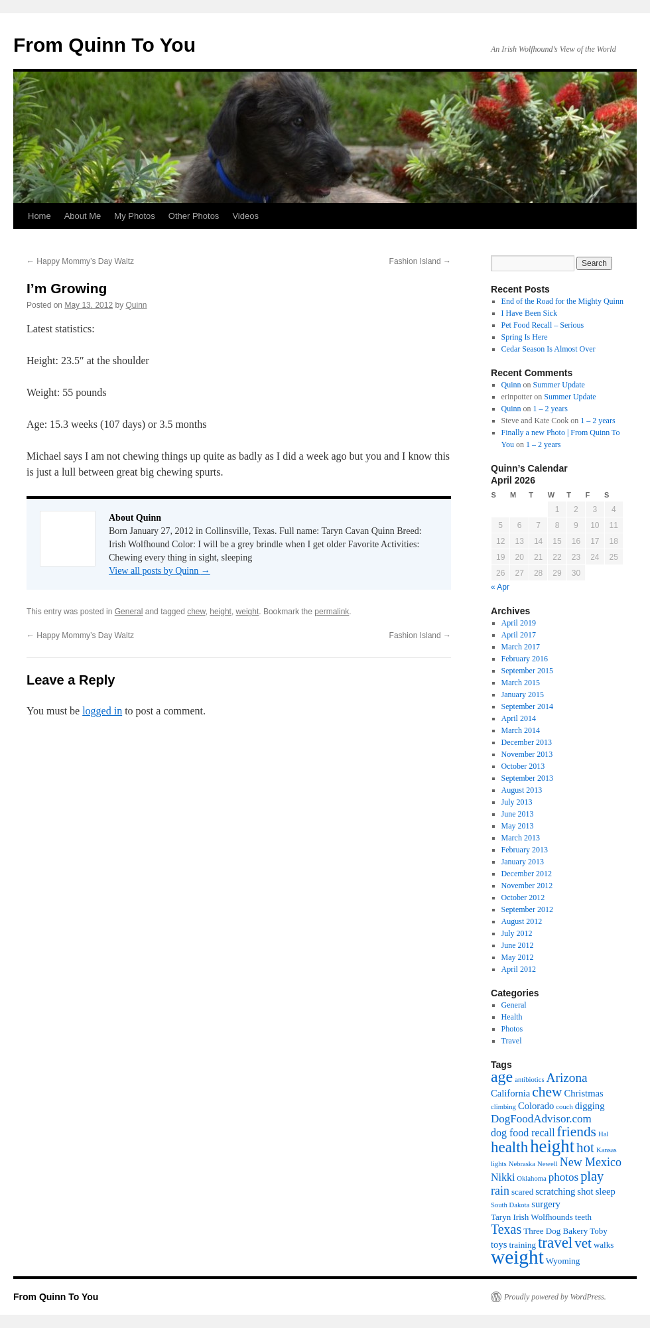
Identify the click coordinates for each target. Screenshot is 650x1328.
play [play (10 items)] (592, 1176)
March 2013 (520, 837)
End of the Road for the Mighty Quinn (562, 301)
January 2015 (522, 694)
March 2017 (520, 646)
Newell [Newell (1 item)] (547, 1163)
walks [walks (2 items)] (604, 1245)
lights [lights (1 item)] (499, 1163)
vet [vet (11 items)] (583, 1243)
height (220, 611)
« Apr (500, 587)
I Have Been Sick (529, 313)
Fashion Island (420, 261)
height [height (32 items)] (552, 1146)
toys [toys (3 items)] (499, 1244)
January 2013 (522, 861)
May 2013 (517, 825)
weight (247, 611)
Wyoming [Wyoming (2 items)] (563, 1261)
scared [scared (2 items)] (522, 1192)
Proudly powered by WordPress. (555, 1296)
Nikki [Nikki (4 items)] (503, 1177)
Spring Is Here (524, 337)
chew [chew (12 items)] (547, 1092)
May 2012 (517, 957)
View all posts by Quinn (159, 571)
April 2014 (518, 718)
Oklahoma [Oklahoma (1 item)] (531, 1178)
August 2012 (522, 921)
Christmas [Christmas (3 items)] (583, 1093)
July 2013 (517, 802)
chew (196, 611)
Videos (245, 216)
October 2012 (523, 897)
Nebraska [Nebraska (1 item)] (522, 1163)
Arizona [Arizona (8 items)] (567, 1078)
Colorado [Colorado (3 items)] (536, 1105)
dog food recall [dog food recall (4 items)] (523, 1132)
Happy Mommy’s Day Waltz (80, 261)
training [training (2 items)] (522, 1245)
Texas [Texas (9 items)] (506, 1229)
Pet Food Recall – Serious (542, 325)
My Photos (134, 216)
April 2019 (518, 623)
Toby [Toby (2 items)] (599, 1231)
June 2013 (517, 814)
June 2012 (517, 945)
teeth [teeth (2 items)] (583, 1217)
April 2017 (518, 634)
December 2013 (526, 742)
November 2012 (527, 885)
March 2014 (520, 730)
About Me (82, 216)
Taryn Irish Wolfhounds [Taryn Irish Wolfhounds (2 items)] (532, 1217)
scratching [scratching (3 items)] (555, 1191)
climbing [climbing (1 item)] (503, 1106)
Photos (512, 1028)
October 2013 (523, 766)
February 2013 (524, 849)
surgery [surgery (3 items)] (545, 1204)
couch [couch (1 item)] (564, 1106)
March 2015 (520, 682)
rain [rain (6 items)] (500, 1190)
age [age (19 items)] (502, 1076)
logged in (102, 710)
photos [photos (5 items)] (563, 1177)
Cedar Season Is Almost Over (548, 349)
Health (512, 1017)
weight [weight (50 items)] (517, 1257)
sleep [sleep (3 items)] (606, 1191)
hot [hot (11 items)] (585, 1148)
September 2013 (527, 778)
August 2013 (522, 790)
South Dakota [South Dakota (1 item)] (510, 1205)
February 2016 (524, 658)
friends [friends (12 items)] (576, 1132)
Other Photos (194, 216)
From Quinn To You (104, 45)
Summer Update (559, 384)
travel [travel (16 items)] (555, 1242)
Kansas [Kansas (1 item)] (606, 1150)
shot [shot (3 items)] (585, 1191)
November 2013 (527, 754)
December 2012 (526, 873)
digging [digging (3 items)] (590, 1105)
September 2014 (527, 706)
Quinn (136, 305)
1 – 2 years (550, 408)
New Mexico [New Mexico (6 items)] (590, 1162)
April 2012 (518, 969)
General (129, 611)
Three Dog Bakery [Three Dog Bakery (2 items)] (555, 1231)
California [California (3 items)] (510, 1093)
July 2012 (517, 933)
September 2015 (527, 670)
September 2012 (527, 909)
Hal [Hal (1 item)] (603, 1134)
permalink (331, 611)
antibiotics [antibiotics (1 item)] (529, 1079)
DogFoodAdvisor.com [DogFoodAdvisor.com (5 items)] (541, 1118)
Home (39, 216)
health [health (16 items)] (509, 1147)
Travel (511, 1040)
